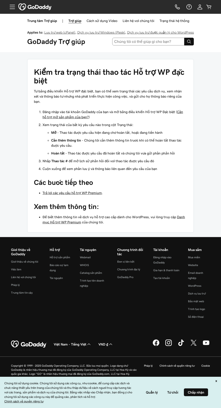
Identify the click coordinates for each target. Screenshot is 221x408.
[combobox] (148, 42)
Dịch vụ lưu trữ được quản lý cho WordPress (160, 32)
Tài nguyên (56, 278)
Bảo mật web (196, 301)
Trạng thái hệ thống (174, 20)
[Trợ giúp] (188, 7)
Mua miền (194, 257)
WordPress (194, 285)
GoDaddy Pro (125, 277)
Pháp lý (15, 284)
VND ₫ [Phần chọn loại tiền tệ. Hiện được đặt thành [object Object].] (105, 344)
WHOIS (84, 265)
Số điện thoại (196, 316)
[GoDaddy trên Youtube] (206, 345)
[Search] (189, 41)
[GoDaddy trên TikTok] (181, 345)
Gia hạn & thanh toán (166, 270)
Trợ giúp (74, 20)
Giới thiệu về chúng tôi (24, 261)
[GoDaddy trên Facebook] (156, 345)
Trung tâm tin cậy (22, 292)
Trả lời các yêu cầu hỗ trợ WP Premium (72, 193)
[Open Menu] (10, 7)
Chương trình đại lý (128, 269)
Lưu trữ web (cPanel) (59, 32)
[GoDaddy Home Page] (29, 344)
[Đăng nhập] (200, 7)
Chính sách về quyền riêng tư (176, 365)
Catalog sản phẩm (91, 272)
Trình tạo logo (196, 309)
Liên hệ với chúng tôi (138, 20)
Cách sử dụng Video (102, 20)
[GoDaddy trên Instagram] (168, 345)
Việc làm (16, 269)
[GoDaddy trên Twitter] (193, 345)
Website (193, 265)
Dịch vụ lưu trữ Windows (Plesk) (101, 32)
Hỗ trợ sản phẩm (60, 257)
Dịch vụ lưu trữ (196, 293)
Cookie (205, 365)
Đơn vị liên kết (125, 261)
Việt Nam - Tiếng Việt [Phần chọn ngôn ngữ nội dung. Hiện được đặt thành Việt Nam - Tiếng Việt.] (73, 344)
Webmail (85, 257)
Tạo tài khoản (161, 278)
